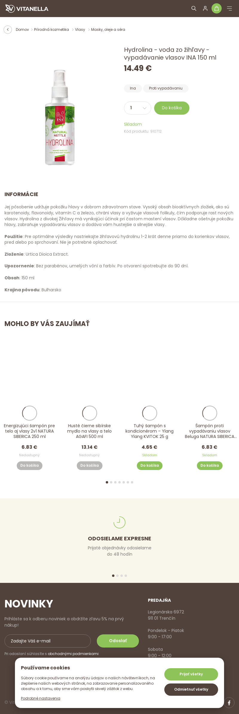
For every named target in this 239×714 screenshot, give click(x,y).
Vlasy (80, 29)
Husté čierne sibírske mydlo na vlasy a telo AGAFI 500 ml (89, 431)
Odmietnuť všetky (191, 689)
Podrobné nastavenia (40, 698)
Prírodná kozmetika (52, 29)
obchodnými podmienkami (73, 653)
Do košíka (172, 108)
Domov (22, 29)
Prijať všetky (191, 674)
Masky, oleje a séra (108, 29)
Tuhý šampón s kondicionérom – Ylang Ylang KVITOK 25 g (149, 431)
